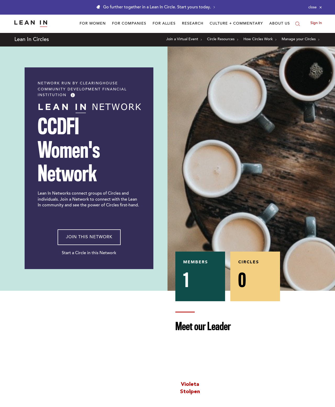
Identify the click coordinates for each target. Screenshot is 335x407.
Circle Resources (222, 39)
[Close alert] (315, 7)
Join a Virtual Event (184, 39)
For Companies (129, 24)
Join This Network (89, 237)
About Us (279, 24)
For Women (93, 24)
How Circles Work (259, 39)
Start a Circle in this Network (89, 253)
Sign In (316, 23)
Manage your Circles (300, 39)
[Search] (297, 23)
